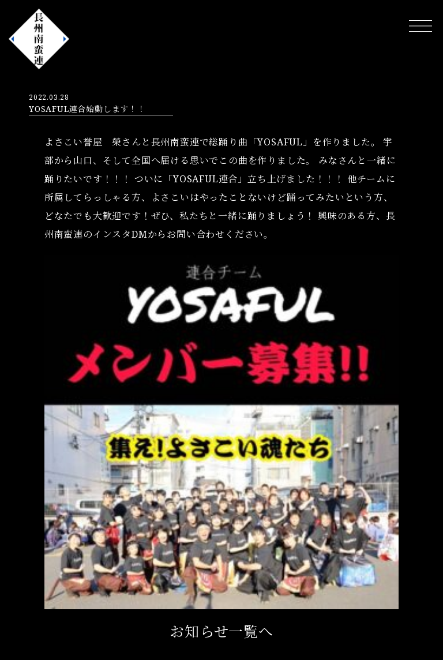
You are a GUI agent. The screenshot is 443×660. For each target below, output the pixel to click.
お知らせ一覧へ (221, 631)
